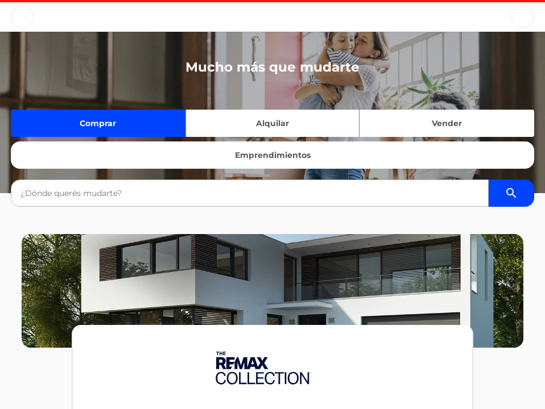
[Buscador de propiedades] (511, 193)
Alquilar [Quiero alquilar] (272, 123)
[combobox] (249, 193)
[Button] (22, 17)
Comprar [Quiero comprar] (98, 123)
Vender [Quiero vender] (447, 123)
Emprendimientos (273, 155)
